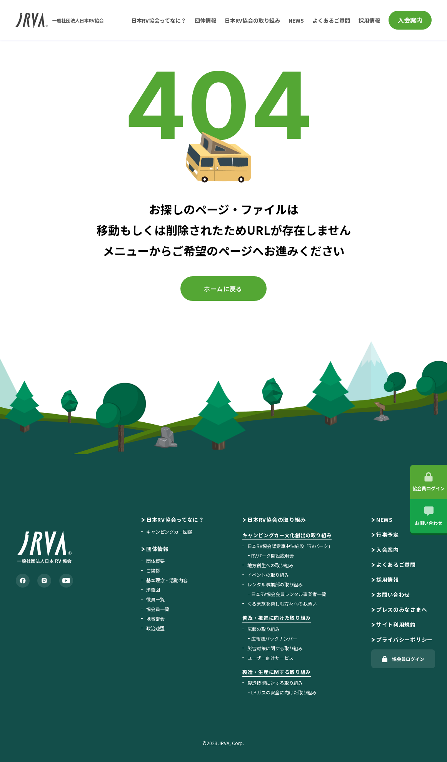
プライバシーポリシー (404, 639)
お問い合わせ (393, 594)
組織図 (153, 589)
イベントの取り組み (268, 574)
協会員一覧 (157, 609)
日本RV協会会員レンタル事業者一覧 (288, 594)
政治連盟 (155, 628)
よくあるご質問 (331, 20)
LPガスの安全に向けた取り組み (284, 692)
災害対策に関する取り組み (275, 648)
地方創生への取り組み (270, 565)
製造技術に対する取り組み (275, 682)
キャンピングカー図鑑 (169, 531)
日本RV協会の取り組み (252, 20)
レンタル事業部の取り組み (275, 584)
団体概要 (155, 561)
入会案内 (410, 20)
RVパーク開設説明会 (272, 555)
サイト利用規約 (396, 624)
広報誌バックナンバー (274, 638)
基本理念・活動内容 (167, 580)
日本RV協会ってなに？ (158, 20)
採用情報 (369, 20)
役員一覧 (155, 599)
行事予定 (387, 534)
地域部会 (155, 618)
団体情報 (205, 20)
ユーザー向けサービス (270, 657)
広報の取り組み (263, 629)
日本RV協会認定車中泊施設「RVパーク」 (290, 546)
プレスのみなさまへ (401, 609)
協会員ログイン (408, 659)
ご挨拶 (153, 570)
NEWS (296, 20)
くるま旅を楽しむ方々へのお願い (282, 603)
